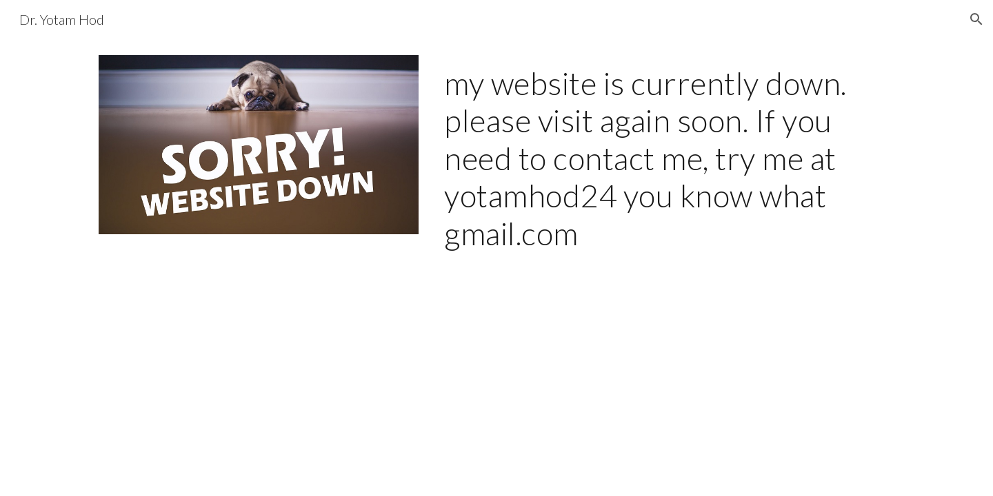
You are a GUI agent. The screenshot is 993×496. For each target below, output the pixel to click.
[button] (976, 19)
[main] (666, 158)
